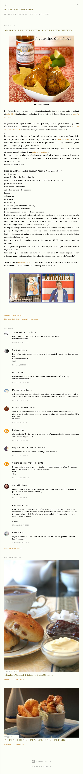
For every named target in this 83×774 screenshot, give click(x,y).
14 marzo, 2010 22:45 (20, 342)
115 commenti (18, 679)
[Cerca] (77, 4)
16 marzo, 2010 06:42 (20, 478)
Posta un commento (13, 549)
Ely (13, 430)
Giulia (14, 350)
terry (14, 372)
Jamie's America (63, 139)
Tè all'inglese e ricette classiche (28, 674)
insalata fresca (24, 262)
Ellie (14, 532)
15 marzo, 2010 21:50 (20, 440)
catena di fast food (40, 152)
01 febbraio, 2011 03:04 (21, 543)
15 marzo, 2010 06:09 (20, 382)
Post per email (18, 315)
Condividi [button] (7, 315)
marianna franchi (19, 332)
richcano (49, 766)
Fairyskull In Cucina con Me (24, 447)
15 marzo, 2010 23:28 (20, 455)
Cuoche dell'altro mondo (23, 463)
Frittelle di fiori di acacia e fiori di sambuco (37, 740)
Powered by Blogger (41, 761)
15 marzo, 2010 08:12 (20, 400)
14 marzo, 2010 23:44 (20, 365)
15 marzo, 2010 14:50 (20, 423)
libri (13, 319)
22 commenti (18, 745)
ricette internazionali (23, 319)
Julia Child (11, 114)
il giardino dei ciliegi (18, 9)
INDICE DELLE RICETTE (37, 14)
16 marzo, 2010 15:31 (19, 498)
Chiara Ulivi (17, 485)
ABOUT (21, 14)
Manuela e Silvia (19, 407)
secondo (35, 319)
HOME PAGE (10, 14)
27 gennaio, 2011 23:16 (20, 525)
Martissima (17, 390)
